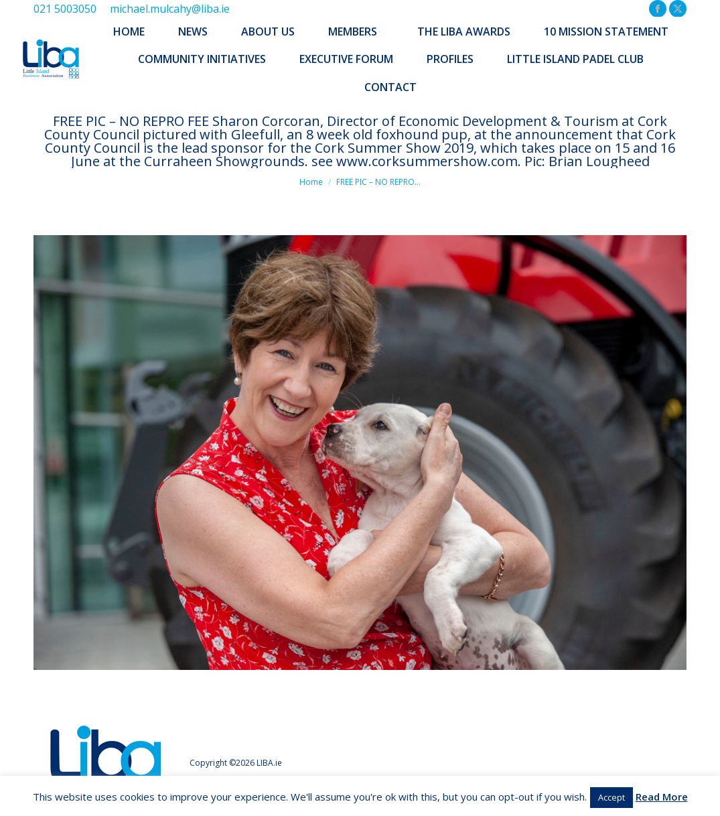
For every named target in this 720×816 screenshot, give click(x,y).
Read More (662, 796)
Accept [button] (611, 797)
